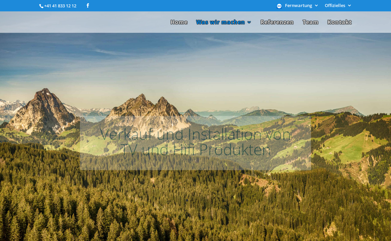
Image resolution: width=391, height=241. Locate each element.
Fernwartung (298, 5)
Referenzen (277, 23)
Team (311, 23)
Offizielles (335, 5)
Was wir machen (220, 23)
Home (179, 23)
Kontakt (339, 23)
